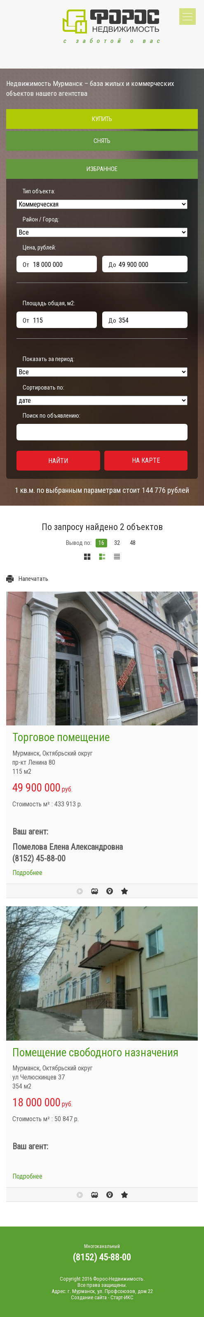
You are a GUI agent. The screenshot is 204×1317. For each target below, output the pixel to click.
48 (133, 543)
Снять (102, 141)
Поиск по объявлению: (51, 415)
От (26, 265)
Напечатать (33, 578)
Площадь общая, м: (49, 303)
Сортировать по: (43, 387)
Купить (102, 119)
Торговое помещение (61, 737)
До (112, 265)
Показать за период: (49, 359)
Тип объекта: (39, 191)
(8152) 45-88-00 (102, 1257)
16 (101, 543)
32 (117, 543)
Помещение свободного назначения (95, 1052)
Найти (58, 461)
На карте (146, 460)
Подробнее (27, 873)
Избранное (102, 169)
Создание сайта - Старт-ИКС (102, 1297)
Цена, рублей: (39, 247)
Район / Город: (41, 219)
